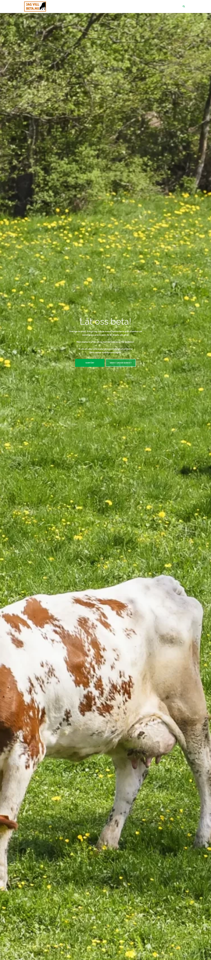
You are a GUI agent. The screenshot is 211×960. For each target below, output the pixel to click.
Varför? (89, 363)
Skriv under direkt (121, 363)
